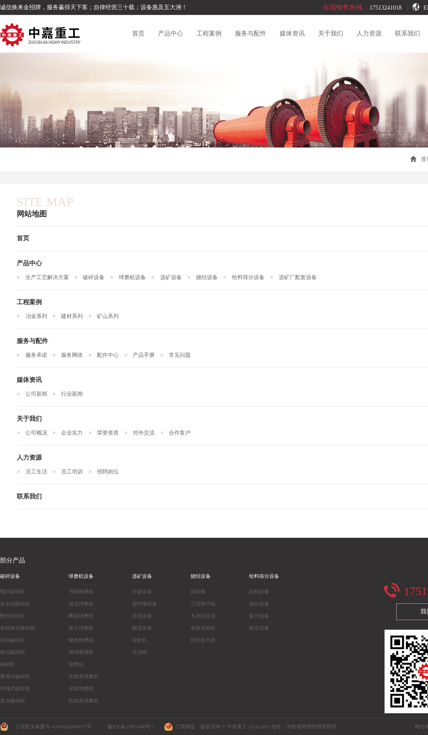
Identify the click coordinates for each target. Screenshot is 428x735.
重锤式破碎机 (15, 676)
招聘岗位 (108, 471)
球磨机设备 (132, 277)
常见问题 (180, 355)
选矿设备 (171, 277)
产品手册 (144, 355)
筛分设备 (259, 604)
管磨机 (76, 664)
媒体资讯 (292, 33)
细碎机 (7, 664)
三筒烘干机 (203, 604)
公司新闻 (36, 394)
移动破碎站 (12, 640)
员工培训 (72, 471)
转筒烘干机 (203, 640)
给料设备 (259, 592)
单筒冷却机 (203, 628)
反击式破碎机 (15, 604)
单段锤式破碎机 (17, 628)
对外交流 (144, 433)
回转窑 (198, 592)
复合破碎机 (12, 701)
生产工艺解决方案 (47, 277)
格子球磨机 (81, 628)
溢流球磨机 (81, 604)
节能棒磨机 (81, 592)
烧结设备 (207, 277)
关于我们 (330, 33)
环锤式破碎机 (15, 689)
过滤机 (139, 652)
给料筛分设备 (248, 277)
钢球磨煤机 (81, 652)
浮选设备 (142, 616)
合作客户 (180, 433)
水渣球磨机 (81, 689)
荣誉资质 (108, 433)
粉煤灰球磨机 (84, 701)
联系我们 (407, 33)
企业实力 (72, 433)
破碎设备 (93, 277)
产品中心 (170, 33)
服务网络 (72, 355)
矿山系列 (108, 316)
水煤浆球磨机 (84, 676)
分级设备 (142, 592)
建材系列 (72, 316)
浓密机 (139, 640)
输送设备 (259, 628)
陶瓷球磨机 (81, 616)
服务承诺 (36, 355)
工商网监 (179, 727)
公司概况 (36, 433)
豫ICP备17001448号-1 (131, 727)
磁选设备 (142, 628)
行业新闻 (72, 394)
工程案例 (209, 33)
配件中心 (108, 355)
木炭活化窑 (203, 616)
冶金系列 (36, 316)
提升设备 (259, 616)
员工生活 (36, 471)
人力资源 (369, 33)
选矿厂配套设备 (298, 277)
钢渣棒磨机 (81, 640)
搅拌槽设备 (144, 604)
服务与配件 (250, 33)
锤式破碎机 (12, 652)
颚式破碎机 (12, 592)
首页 (138, 33)
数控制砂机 (12, 616)
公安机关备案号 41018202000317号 (50, 727)
